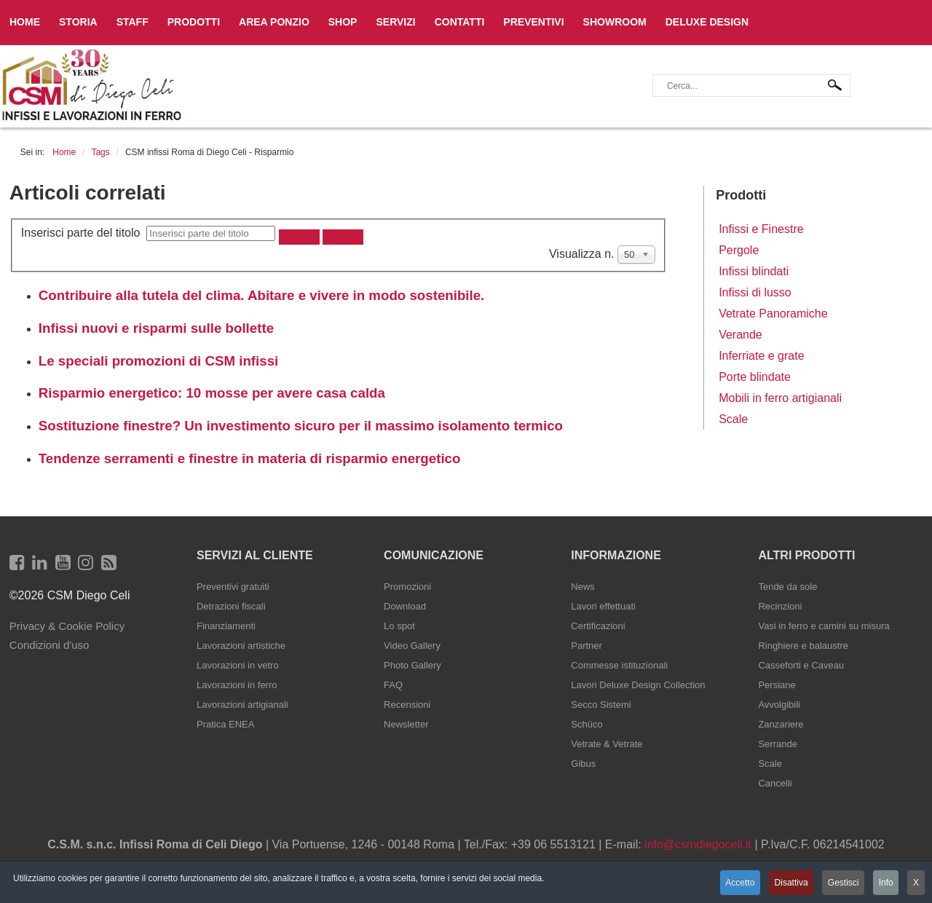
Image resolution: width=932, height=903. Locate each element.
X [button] (916, 883)
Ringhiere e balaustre (803, 645)
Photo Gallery (412, 665)
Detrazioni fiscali (231, 606)
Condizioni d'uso (49, 645)
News (583, 586)
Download (405, 606)
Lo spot (399, 625)
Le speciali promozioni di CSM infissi (158, 360)
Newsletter (406, 724)
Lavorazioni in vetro (238, 665)
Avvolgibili (779, 704)
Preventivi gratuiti (233, 586)
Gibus (583, 763)
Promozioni (407, 586)
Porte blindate (755, 377)
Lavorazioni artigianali (242, 704)
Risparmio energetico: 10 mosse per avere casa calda (212, 393)
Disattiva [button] (786, 883)
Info (884, 883)
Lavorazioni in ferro (237, 684)
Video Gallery (412, 645)
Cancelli (774, 783)
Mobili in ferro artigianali (780, 398)
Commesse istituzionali (619, 665)
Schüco (586, 724)
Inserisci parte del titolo (84, 232)
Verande (740, 334)
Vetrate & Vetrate (606, 743)
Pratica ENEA (225, 724)
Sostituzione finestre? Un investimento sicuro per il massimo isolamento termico (301, 425)
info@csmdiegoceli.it (697, 844)
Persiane (776, 684)
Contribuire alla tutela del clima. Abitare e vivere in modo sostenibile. (262, 295)
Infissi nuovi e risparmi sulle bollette (156, 328)
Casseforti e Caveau (801, 665)
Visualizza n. (583, 254)
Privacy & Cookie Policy (67, 626)
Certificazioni (598, 625)
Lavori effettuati (603, 606)
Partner (586, 645)
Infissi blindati (754, 271)
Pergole (739, 250)
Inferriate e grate (761, 356)
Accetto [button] (734, 883)
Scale (733, 419)
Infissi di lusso (755, 292)
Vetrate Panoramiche (773, 313)
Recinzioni (780, 606)
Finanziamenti (226, 625)
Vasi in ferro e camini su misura (823, 625)
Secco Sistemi (601, 704)
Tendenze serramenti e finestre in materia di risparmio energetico (250, 458)
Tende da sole (787, 586)
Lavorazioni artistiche (241, 645)
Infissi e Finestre (761, 229)
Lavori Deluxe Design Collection (638, 684)
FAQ (393, 684)
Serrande (777, 743)
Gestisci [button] (840, 883)
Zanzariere (780, 724)
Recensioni (407, 704)
